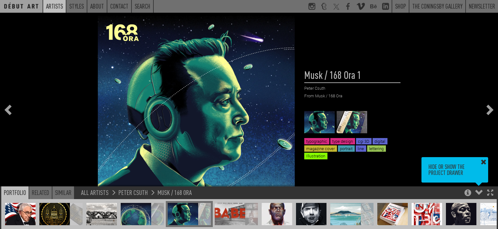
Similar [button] (63, 192)
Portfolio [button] (15, 192)
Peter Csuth (133, 192)
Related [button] (40, 192)
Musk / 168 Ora (175, 192)
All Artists (95, 192)
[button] (490, 193)
